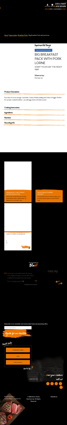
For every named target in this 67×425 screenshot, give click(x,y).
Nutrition (7, 117)
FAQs (18, 356)
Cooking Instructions (11, 107)
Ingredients (8, 112)
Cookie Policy (8, 399)
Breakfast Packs (23, 35)
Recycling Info (9, 122)
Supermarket (13, 35)
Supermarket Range (17, 350)
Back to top (27, 369)
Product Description (11, 91)
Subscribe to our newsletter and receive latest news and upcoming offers (26, 324)
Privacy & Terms (9, 396)
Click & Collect (55, 6)
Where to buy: (48, 76)
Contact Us (17, 399)
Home (6, 35)
